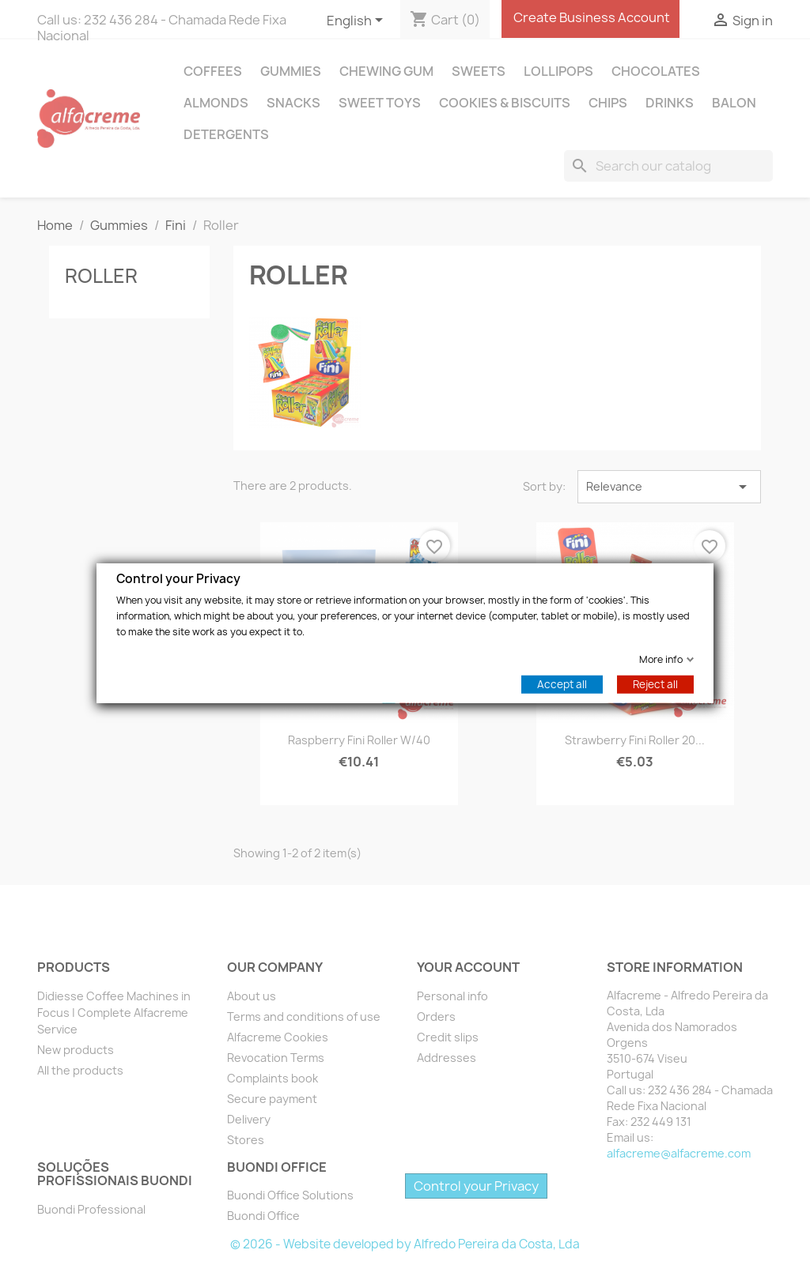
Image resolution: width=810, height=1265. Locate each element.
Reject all (655, 683)
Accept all (562, 683)
